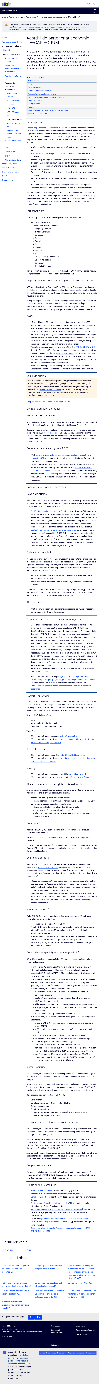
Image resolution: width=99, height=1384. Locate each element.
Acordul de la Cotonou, (48, 867)
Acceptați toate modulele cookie (52, 1353)
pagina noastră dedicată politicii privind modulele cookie (18, 1361)
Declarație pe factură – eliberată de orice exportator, (53, 530)
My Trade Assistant (65, 353)
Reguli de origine (34, 87)
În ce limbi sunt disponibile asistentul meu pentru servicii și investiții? (15, 1305)
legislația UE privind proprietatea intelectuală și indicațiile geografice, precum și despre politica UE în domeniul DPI (64, 679)
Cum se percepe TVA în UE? (80, 1283)
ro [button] (88, 3)
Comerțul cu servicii (35, 100)
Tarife (30, 84)
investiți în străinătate (82, 777)
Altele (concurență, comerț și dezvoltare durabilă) (48, 110)
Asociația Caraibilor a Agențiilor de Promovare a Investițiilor (56, 1209)
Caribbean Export (34, 1132)
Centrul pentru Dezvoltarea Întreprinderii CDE (50, 1203)
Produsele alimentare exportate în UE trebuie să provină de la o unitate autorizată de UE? (49, 1294)
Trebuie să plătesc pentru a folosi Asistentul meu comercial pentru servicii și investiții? (82, 1294)
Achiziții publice (34, 104)
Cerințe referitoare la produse (40, 91)
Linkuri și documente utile (38, 113)
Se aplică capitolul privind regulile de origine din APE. (49, 402)
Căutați (94, 3)
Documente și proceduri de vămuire (42, 94)
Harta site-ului (82, 1334)
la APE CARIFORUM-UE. (84, 347)
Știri (29, 1250)
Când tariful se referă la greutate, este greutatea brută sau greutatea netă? (16, 1269)
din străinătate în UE (77, 774)
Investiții (31, 107)
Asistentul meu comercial (50, 389)
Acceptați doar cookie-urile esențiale (81, 1353)
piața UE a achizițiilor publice (72, 755)
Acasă (4, 17)
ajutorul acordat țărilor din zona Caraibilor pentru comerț (64, 1219)
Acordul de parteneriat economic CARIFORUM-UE (48, 128)
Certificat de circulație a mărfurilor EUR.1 (48, 511)
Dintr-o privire (33, 81)
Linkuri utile (8, 1250)
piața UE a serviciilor (68, 736)
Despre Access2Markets (85, 1330)
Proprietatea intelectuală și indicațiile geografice (47, 97)
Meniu (94, 11)
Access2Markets (8, 1326)
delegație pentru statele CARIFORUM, (55, 1222)
